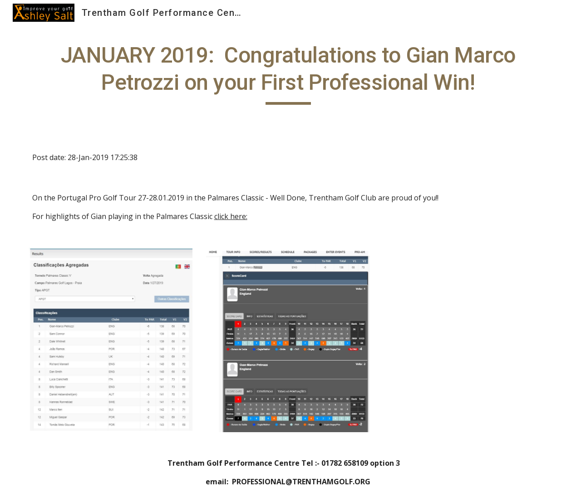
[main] (288, 73)
